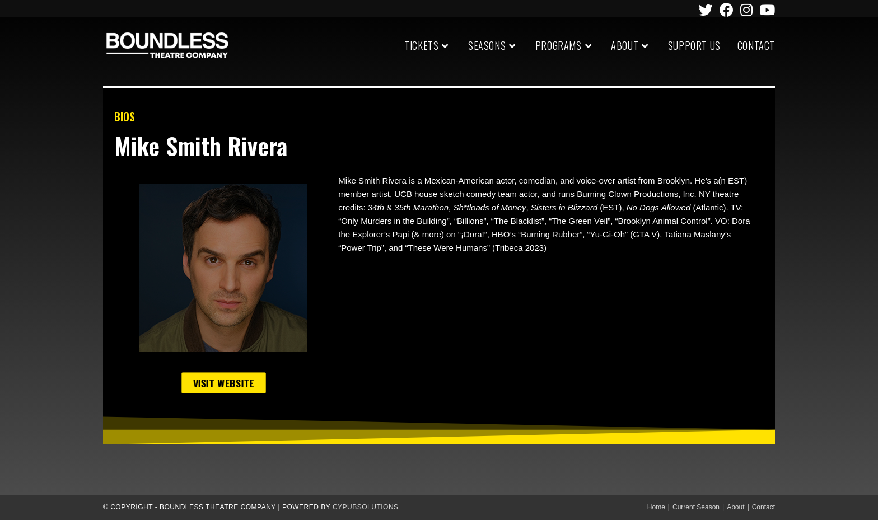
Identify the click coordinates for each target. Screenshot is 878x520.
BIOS (124, 116)
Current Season (696, 507)
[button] (223, 382)
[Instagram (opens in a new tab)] (746, 10)
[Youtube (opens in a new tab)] (765, 10)
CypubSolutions (366, 507)
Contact (763, 507)
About (735, 507)
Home (656, 507)
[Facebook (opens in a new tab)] (726, 10)
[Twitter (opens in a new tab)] (705, 10)
